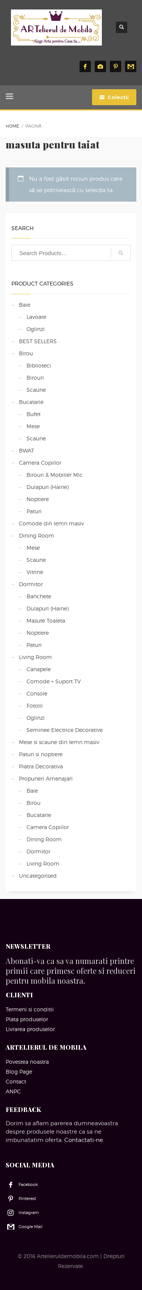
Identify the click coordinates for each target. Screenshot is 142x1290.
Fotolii (35, 705)
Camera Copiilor (40, 462)
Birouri (35, 377)
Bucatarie (31, 402)
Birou (26, 353)
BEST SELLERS (38, 341)
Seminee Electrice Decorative (65, 730)
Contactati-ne (83, 1140)
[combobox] (71, 253)
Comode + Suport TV (54, 681)
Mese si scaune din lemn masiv (59, 742)
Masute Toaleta (46, 620)
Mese (33, 426)
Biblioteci (39, 365)
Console (37, 693)
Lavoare (36, 317)
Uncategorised (38, 875)
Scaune (36, 389)
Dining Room (36, 535)
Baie (24, 304)
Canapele (39, 669)
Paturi (34, 511)
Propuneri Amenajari (46, 778)
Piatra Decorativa (41, 766)
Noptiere (38, 499)
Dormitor (31, 584)
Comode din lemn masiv (51, 523)
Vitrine (35, 572)
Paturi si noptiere (40, 754)
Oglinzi (36, 329)
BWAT (26, 450)
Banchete (39, 596)
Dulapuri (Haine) (48, 487)
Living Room (35, 657)
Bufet (34, 414)
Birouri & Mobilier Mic (55, 475)
